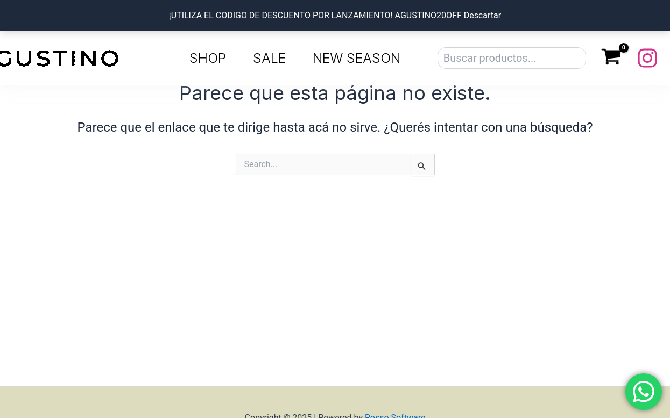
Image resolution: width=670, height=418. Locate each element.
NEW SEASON (356, 58)
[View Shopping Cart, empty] (611, 58)
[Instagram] (647, 58)
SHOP (207, 58)
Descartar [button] (483, 15)
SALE (269, 58)
